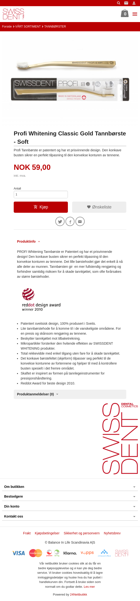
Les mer (89, 586)
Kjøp (41, 207)
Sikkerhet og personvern (82, 533)
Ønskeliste (99, 207)
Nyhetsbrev (112, 533)
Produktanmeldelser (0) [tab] (35, 394)
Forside (7, 26)
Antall (17, 188)
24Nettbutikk (78, 594)
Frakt (27, 533)
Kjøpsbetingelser (47, 533)
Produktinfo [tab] (26, 241)
